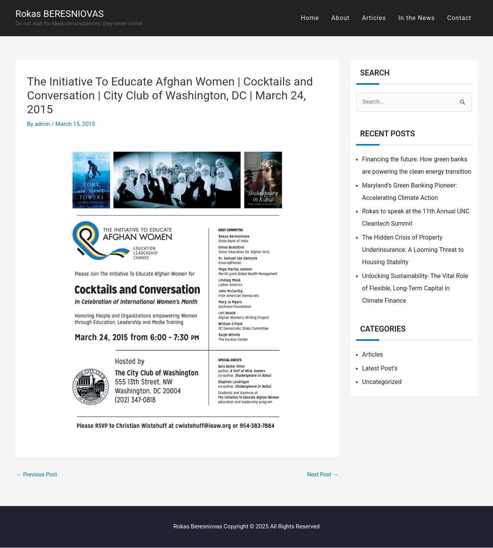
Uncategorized (382, 382)
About (340, 18)
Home (310, 18)
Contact (459, 18)
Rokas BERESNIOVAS (62, 14)
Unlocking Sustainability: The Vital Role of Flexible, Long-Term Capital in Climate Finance (415, 289)
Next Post (322, 474)
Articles (374, 18)
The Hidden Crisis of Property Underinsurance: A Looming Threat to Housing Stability (413, 250)
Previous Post (37, 474)
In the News (416, 18)
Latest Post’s (379, 368)
